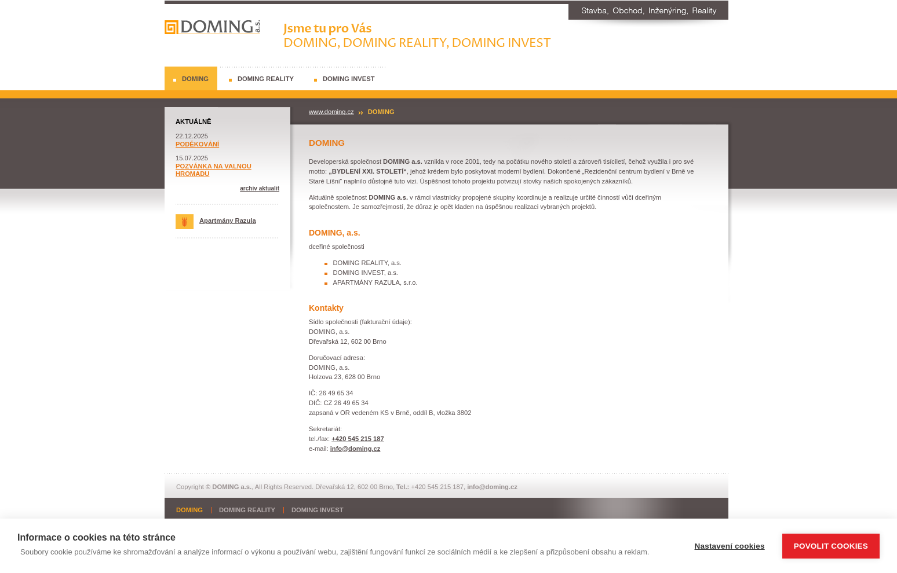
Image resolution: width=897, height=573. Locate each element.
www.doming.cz (331, 111)
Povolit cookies (831, 546)
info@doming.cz (355, 448)
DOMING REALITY (266, 78)
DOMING (195, 78)
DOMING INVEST (349, 78)
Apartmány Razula (216, 221)
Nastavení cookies (730, 546)
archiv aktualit (259, 188)
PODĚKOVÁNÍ (197, 144)
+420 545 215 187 (357, 438)
